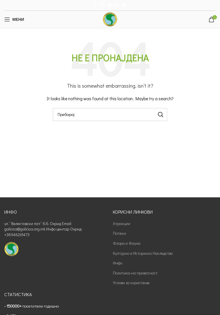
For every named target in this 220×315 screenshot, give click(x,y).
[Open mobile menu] (14, 19)
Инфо (117, 263)
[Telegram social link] (124, 5)
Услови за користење (131, 282)
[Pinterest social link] (109, 5)
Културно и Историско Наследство (143, 253)
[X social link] (102, 5)
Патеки (119, 233)
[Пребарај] (110, 114)
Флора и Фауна (126, 243)
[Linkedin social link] (116, 5)
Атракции (121, 223)
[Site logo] (110, 18)
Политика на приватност (135, 273)
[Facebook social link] (96, 5)
